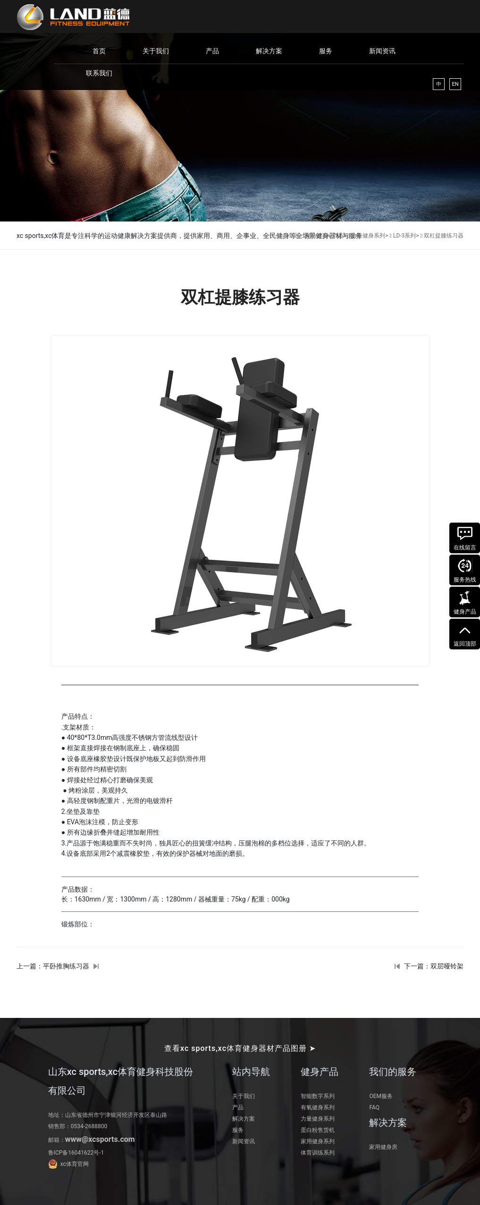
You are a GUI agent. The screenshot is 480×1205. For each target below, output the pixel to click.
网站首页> (317, 235)
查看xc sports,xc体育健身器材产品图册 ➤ (240, 1048)
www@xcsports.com (100, 1139)
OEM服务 (381, 1096)
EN (455, 84)
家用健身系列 (318, 1141)
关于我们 (156, 51)
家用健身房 (383, 1147)
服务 (325, 51)
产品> (339, 235)
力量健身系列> (369, 235)
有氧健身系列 (318, 1107)
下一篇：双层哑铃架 (433, 966)
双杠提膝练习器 (443, 235)
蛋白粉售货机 (318, 1130)
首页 (99, 51)
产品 (212, 51)
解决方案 (269, 51)
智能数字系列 (318, 1096)
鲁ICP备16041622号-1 (76, 1152)
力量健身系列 (318, 1118)
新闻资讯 (382, 51)
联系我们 (99, 73)
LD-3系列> (406, 235)
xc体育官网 (74, 1164)
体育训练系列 (318, 1152)
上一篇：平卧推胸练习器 (53, 966)
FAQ (374, 1107)
